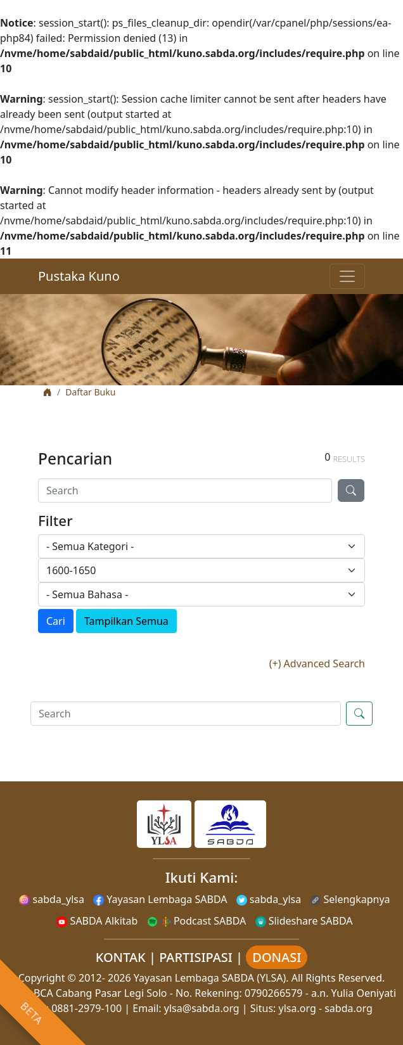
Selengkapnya (350, 899)
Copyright (41, 978)
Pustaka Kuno (79, 276)
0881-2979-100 (86, 1008)
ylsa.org (297, 1008)
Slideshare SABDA (304, 921)
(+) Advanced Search (317, 663)
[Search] (185, 490)
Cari (55, 621)
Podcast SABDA (196, 921)
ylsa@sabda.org (202, 1008)
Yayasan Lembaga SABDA (160, 899)
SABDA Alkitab (97, 921)
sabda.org (348, 1008)
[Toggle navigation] (347, 276)
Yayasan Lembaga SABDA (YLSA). (211, 978)
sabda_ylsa (51, 899)
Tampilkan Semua (126, 621)
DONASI (276, 957)
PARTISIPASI (196, 957)
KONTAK (121, 957)
